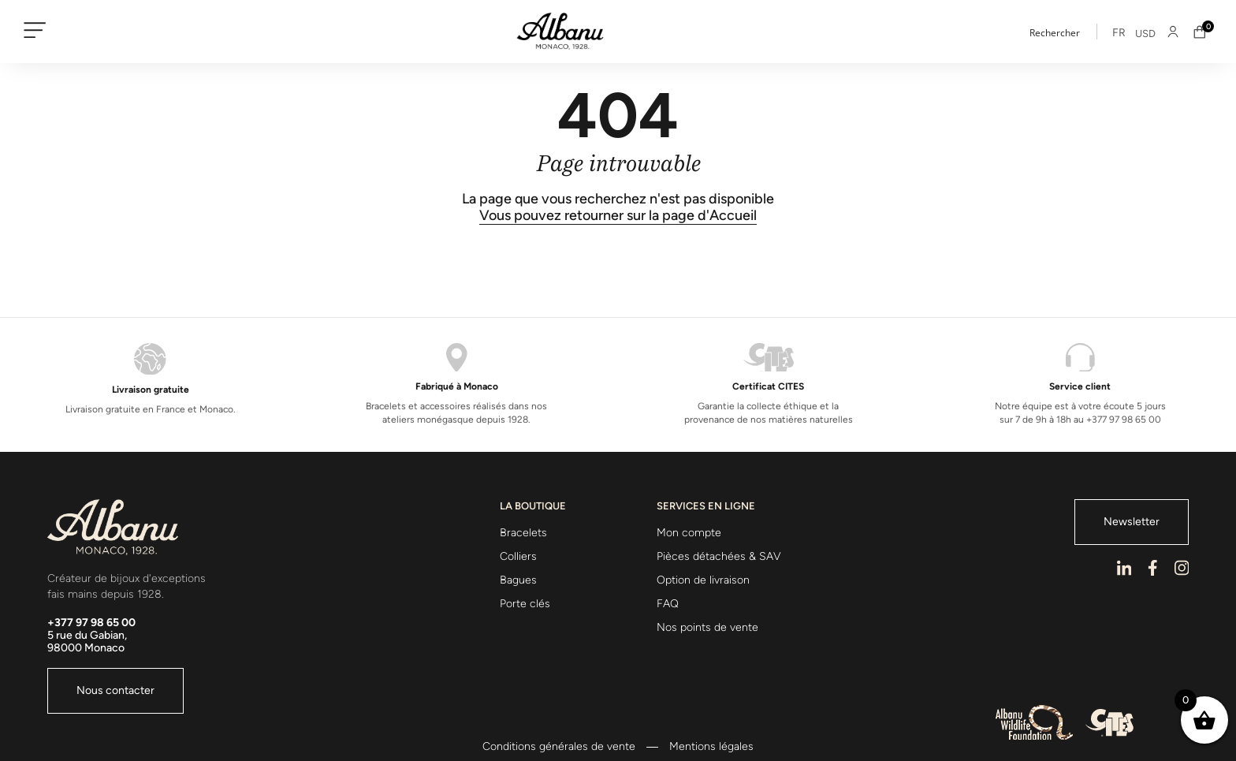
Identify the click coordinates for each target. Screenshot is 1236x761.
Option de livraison (703, 580)
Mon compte (689, 532)
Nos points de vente (707, 627)
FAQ (668, 603)
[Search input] (1076, 31)
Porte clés (525, 603)
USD (1145, 33)
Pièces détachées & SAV (719, 556)
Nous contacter (115, 690)
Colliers (518, 556)
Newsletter (1132, 521)
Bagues (518, 580)
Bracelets (523, 532)
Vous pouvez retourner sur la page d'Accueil (618, 215)
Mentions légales (711, 747)
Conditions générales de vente (558, 747)
